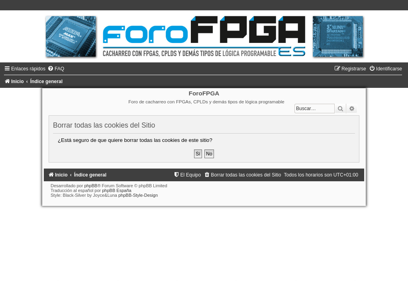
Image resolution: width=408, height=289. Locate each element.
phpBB (90, 185)
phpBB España (116, 190)
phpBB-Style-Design (138, 195)
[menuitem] (55, 69)
